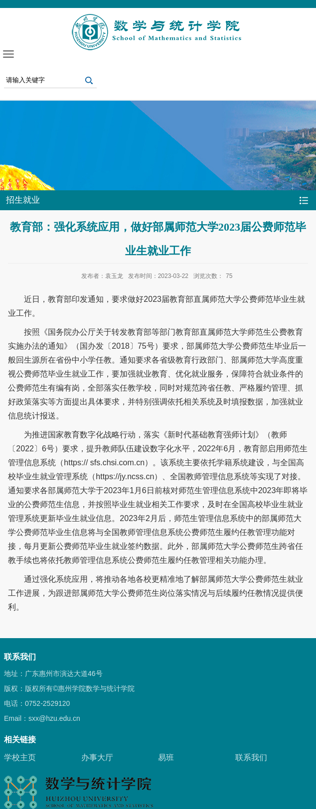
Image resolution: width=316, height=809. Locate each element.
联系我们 (251, 757)
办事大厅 (97, 757)
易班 (166, 757)
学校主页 (20, 757)
